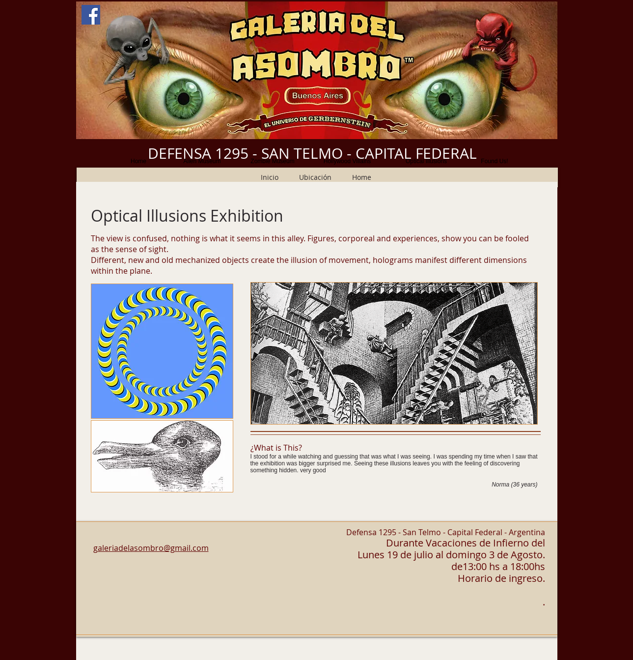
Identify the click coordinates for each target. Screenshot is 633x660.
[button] (316, 70)
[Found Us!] (495, 161)
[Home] (138, 161)
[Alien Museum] (202, 161)
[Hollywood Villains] (347, 161)
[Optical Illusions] (426, 161)
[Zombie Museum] (273, 161)
